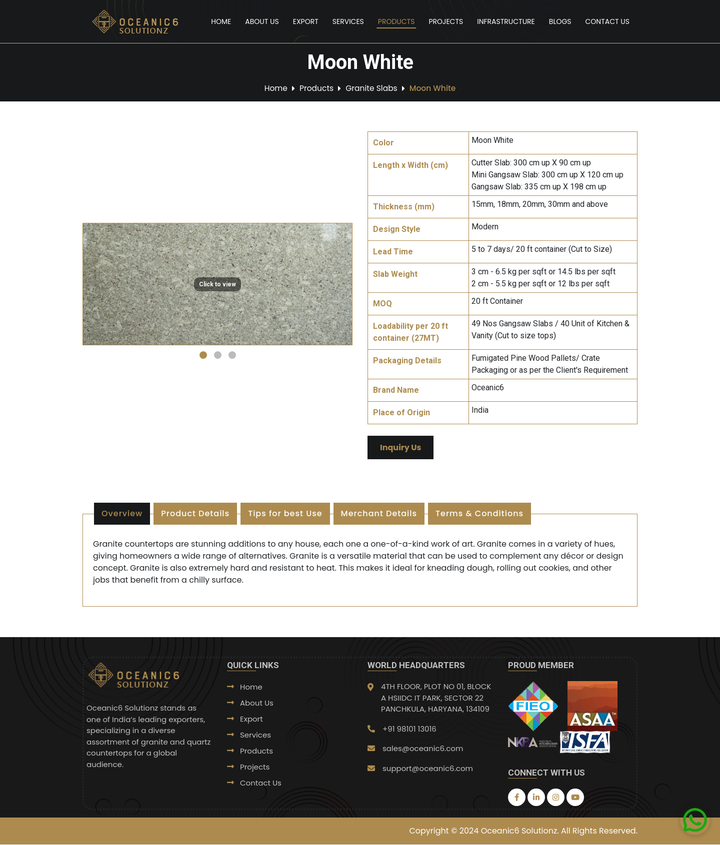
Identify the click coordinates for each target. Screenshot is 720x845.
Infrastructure (506, 21)
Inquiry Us (400, 448)
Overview (122, 514)
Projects (445, 21)
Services (348, 21)
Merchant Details (379, 514)
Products (396, 21)
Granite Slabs (371, 88)
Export (305, 21)
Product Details (195, 514)
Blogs (560, 21)
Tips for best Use (285, 514)
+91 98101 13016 (409, 729)
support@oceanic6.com (427, 768)
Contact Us (608, 21)
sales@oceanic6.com (422, 749)
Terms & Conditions (480, 514)
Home (221, 21)
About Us (261, 21)
